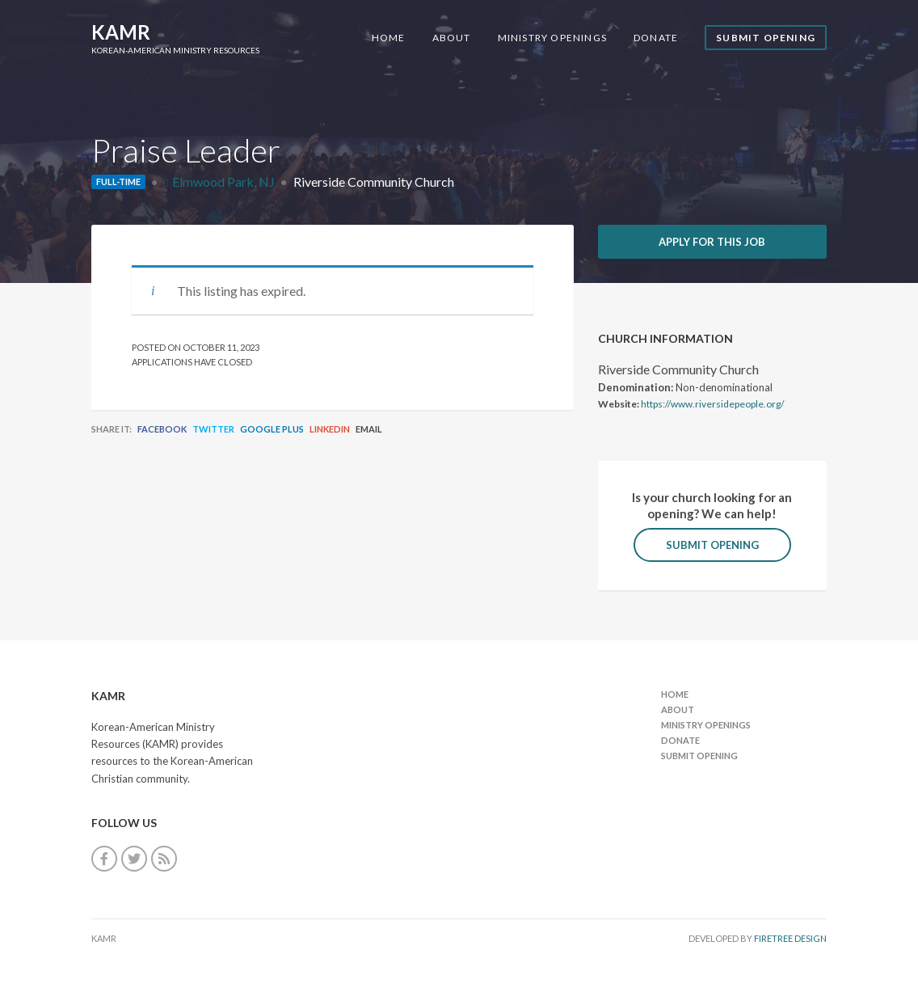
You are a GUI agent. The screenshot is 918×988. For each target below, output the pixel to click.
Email (369, 429)
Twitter (213, 429)
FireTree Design (790, 938)
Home (389, 38)
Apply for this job (712, 241)
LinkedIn (330, 429)
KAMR (120, 32)
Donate (656, 38)
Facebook (162, 429)
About (451, 38)
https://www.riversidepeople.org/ (712, 404)
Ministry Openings (552, 38)
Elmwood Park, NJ (223, 181)
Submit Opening (765, 38)
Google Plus (272, 429)
